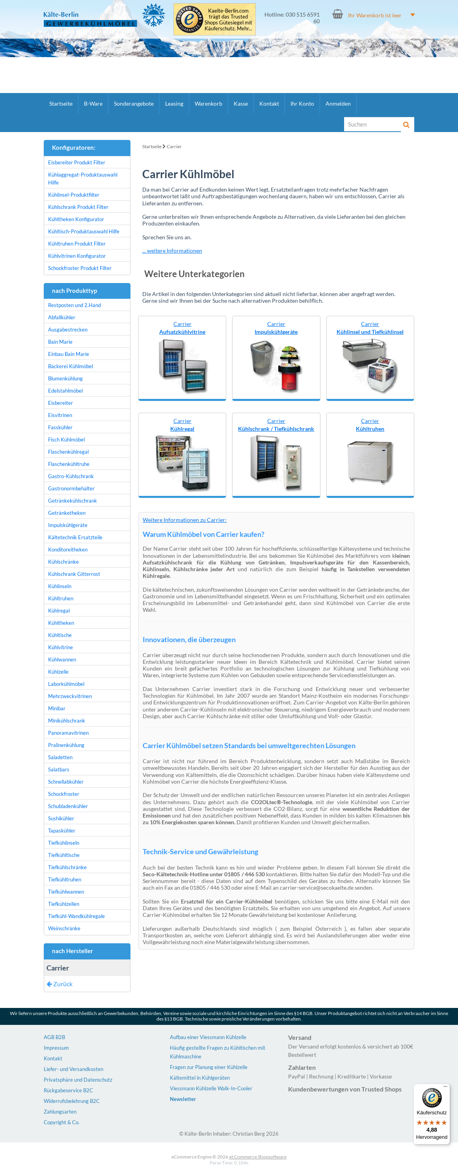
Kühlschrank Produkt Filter (78, 207)
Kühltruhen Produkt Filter (77, 243)
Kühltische (60, 635)
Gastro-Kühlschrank (71, 476)
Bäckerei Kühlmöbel (70, 366)
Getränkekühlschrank (72, 500)
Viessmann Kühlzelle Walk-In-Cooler (211, 1088)
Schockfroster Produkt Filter (80, 268)
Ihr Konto (302, 103)
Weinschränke (64, 928)
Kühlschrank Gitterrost (74, 574)
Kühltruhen (60, 598)
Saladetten (60, 757)
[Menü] (445, 1088)
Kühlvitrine (60, 647)
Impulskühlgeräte (68, 525)
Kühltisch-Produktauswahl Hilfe (83, 231)
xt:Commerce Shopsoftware (258, 1157)
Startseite (61, 103)
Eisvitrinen (60, 415)
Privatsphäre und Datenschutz (78, 1080)
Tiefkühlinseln (63, 843)
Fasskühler (60, 427)
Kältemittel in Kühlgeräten (200, 1078)
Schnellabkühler (66, 782)
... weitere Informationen (172, 250)
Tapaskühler (61, 830)
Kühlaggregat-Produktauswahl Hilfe (82, 178)
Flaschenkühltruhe (68, 464)
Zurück (60, 983)
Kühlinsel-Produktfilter (73, 195)
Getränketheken (67, 513)
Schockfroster (63, 794)
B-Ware (93, 103)
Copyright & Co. (62, 1122)
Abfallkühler (61, 317)
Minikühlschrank (66, 720)
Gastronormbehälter (71, 488)
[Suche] (373, 124)
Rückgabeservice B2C (68, 1090)
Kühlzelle (58, 672)
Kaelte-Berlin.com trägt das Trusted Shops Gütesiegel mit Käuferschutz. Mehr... (228, 20)
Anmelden (338, 103)
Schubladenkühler (68, 806)
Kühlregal (59, 610)
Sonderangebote (134, 103)
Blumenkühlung (65, 378)
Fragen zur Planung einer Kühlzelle (209, 1067)
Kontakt (269, 103)
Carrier (174, 146)
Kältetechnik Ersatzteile (75, 537)
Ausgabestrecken (68, 329)
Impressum (56, 1048)
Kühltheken (61, 623)
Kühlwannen (62, 659)
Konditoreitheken (68, 549)
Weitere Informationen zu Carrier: (185, 519)
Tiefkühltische (64, 855)
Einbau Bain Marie (68, 354)
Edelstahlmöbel (65, 390)
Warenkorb (208, 103)
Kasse (241, 103)
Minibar (56, 708)
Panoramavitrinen (68, 733)
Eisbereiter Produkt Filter (76, 162)
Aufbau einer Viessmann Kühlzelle (208, 1037)
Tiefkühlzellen (63, 904)
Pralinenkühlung (66, 745)
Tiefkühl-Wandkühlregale (76, 916)
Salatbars (58, 769)
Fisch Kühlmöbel (66, 439)
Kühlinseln (59, 586)
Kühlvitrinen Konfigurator (77, 256)
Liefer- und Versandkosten (73, 1069)
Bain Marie (60, 342)
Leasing (174, 103)
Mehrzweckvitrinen (70, 696)
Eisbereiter (60, 403)
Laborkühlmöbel (66, 684)
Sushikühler (61, 818)
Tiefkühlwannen (66, 891)
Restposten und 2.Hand (74, 305)
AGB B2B (54, 1037)
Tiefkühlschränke (67, 867)
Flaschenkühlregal (68, 452)
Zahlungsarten (60, 1111)
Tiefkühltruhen (64, 879)
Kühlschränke (63, 562)
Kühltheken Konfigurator (76, 219)
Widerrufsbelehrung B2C (72, 1101)
